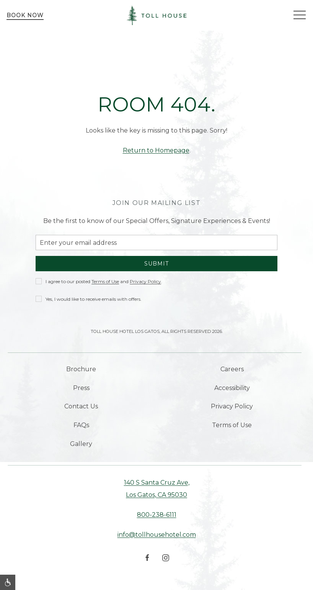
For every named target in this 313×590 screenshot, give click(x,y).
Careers (232, 369)
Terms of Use (232, 425)
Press (81, 388)
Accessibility (232, 388)
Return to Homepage (156, 150)
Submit (156, 263)
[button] (299, 15)
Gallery (81, 443)
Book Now (25, 15)
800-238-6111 (156, 514)
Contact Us (81, 406)
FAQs (81, 425)
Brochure (81, 369)
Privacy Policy (232, 406)
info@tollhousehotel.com (156, 534)
